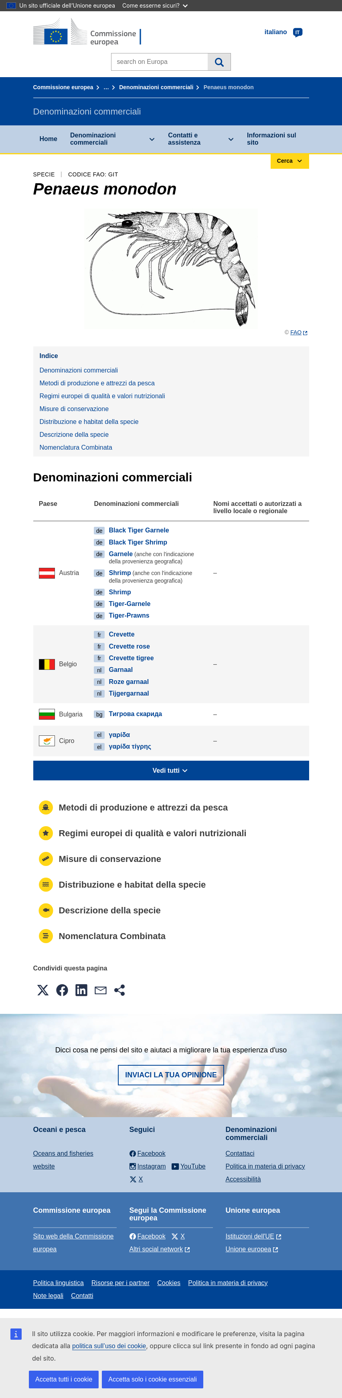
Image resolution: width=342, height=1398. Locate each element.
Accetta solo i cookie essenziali (152, 1379)
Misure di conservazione (74, 408)
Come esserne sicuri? (155, 5)
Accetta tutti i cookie (63, 1379)
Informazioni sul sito (271, 139)
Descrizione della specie (74, 434)
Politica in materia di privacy (265, 1166)
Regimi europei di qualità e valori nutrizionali (102, 396)
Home (48, 138)
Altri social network (156, 1249)
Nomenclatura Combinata (76, 447)
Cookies (168, 1282)
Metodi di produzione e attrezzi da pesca (97, 383)
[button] (43, 990)
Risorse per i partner (120, 1282)
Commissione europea (63, 87)
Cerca (219, 61)
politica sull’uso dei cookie (109, 1346)
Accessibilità (243, 1179)
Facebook (148, 1236)
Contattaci (240, 1153)
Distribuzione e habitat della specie (89, 421)
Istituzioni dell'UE (250, 1236)
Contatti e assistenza (184, 139)
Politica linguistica (58, 1282)
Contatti (82, 1295)
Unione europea (248, 1249)
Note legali (48, 1295)
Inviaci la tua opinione (171, 1075)
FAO (296, 332)
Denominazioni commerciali (156, 87)
